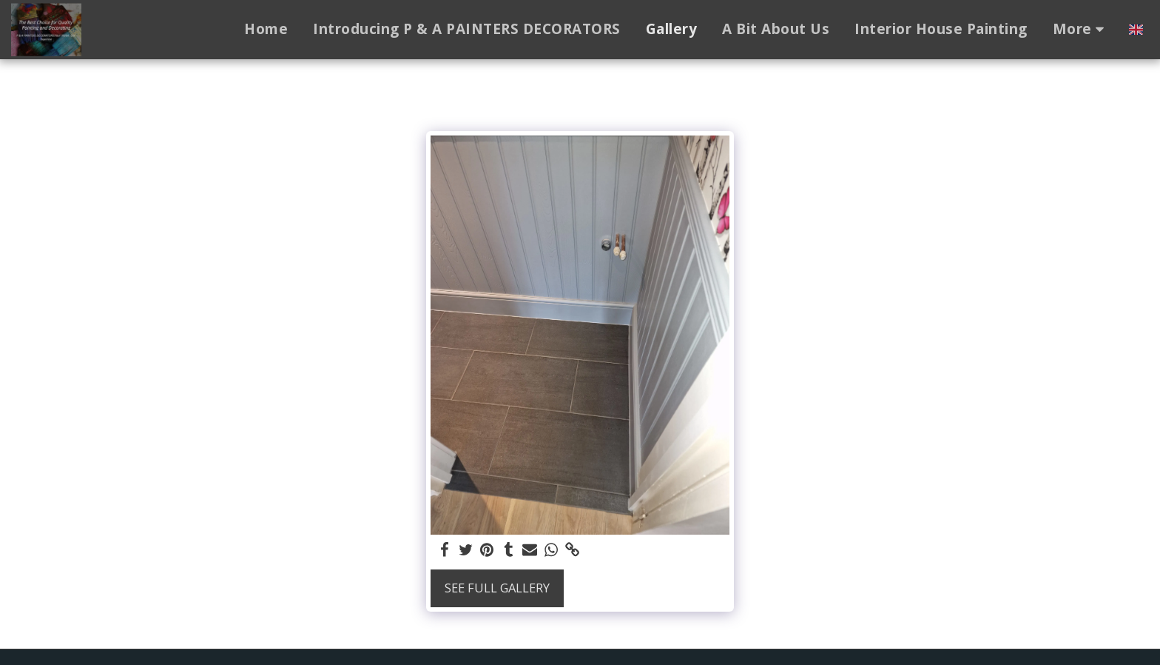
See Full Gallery (497, 587)
